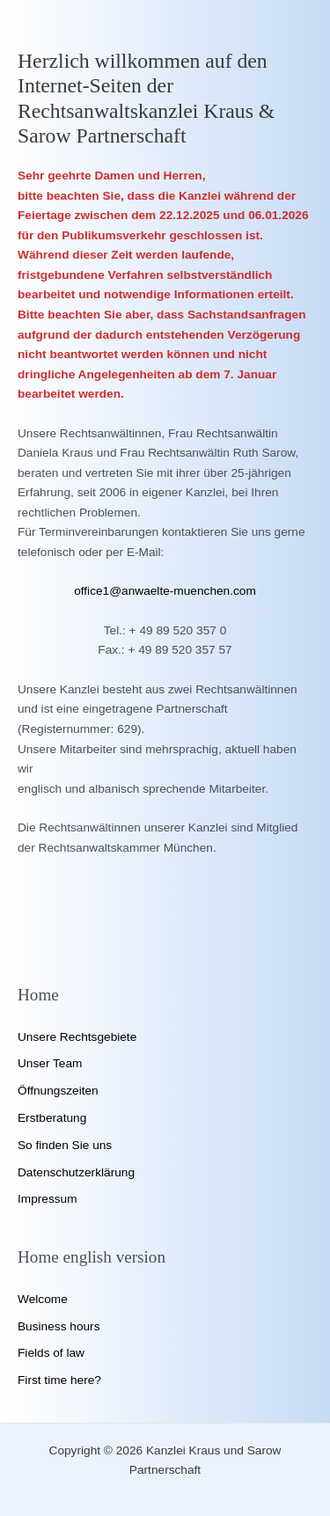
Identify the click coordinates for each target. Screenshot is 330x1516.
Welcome (43, 1299)
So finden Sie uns (65, 1145)
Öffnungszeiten (58, 1090)
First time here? (59, 1380)
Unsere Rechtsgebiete (77, 1037)
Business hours (58, 1326)
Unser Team (50, 1063)
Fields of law (51, 1352)
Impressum (47, 1198)
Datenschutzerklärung (76, 1172)
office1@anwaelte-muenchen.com (165, 590)
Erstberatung (52, 1117)
